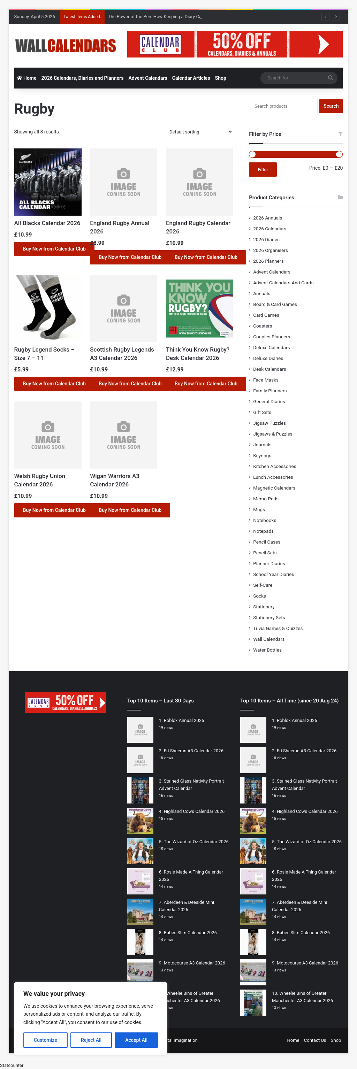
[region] (90, 1018)
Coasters (262, 326)
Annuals (261, 293)
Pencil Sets (264, 552)
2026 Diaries (266, 239)
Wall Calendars (268, 639)
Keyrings (262, 455)
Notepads (263, 531)
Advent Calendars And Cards (283, 282)
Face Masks (266, 380)
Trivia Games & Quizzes (278, 628)
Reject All (91, 1040)
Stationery (264, 606)
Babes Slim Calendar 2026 (190, 932)
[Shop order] (199, 132)
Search (331, 106)
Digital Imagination (179, 1040)
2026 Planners (268, 261)
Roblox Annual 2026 (184, 720)
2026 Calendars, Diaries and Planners (82, 78)
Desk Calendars (269, 369)
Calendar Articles (191, 78)
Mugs (259, 509)
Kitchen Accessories (274, 466)
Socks (259, 596)
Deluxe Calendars (271, 347)
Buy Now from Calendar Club (54, 249)
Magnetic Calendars (274, 488)
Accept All (136, 1040)
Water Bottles (267, 650)
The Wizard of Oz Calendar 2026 (196, 841)
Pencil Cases (266, 542)
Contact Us (315, 1040)
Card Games (266, 315)
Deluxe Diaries (268, 358)
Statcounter (11, 1065)
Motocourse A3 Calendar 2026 (194, 963)
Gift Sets (262, 412)
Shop (220, 78)
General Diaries (269, 401)
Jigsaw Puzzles (269, 423)
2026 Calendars (269, 228)
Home (27, 78)
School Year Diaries (273, 574)
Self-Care (262, 585)
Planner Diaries (269, 563)
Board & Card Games (275, 304)
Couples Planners (271, 336)
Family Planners (270, 390)
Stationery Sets (269, 617)
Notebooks (264, 520)
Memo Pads (266, 498)
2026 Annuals (267, 218)
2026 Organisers (270, 250)
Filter (263, 169)
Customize (45, 1040)
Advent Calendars (147, 78)
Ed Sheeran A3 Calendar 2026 (193, 750)
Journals (262, 444)
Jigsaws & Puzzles (273, 434)
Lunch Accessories (273, 477)
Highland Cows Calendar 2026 (194, 811)
